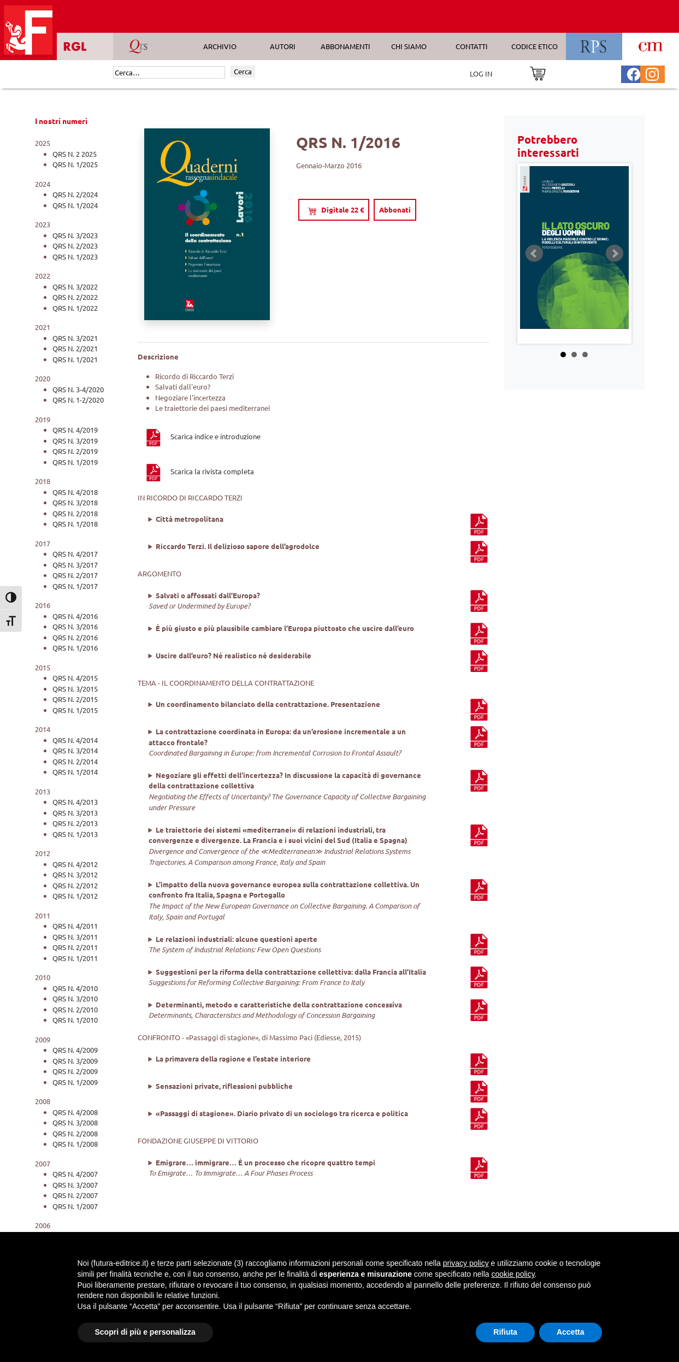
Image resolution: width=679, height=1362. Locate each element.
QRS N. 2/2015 (75, 699)
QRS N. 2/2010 (75, 1009)
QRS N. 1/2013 (75, 834)
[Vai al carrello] (538, 72)
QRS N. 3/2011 (75, 936)
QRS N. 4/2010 (75, 988)
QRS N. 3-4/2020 (78, 389)
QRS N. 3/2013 (75, 812)
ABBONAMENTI (345, 46)
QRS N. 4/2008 (75, 1112)
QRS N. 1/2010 (75, 1019)
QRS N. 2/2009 (75, 1071)
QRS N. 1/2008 (75, 1143)
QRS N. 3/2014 (75, 750)
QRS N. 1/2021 (75, 359)
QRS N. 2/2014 (75, 761)
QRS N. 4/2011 (75, 925)
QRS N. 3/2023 (75, 235)
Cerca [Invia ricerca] (243, 71)
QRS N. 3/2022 (75, 286)
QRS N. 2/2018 (75, 513)
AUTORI (283, 46)
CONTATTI (472, 46)
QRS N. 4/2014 (75, 740)
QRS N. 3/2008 (75, 1122)
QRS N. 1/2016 (75, 647)
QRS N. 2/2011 (75, 947)
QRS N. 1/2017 (75, 586)
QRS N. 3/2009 (75, 1060)
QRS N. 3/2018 (75, 502)
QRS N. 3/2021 (75, 338)
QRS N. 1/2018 (75, 523)
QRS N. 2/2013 (75, 823)
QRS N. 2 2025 (74, 153)
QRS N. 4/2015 (75, 677)
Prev (534, 253)
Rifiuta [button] (505, 1332)
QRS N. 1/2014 (75, 771)
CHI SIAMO (409, 46)
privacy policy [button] (466, 1263)
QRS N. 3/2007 (75, 1184)
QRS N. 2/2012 (75, 885)
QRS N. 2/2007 (75, 1195)
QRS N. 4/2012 (75, 864)
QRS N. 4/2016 (75, 616)
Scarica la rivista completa (199, 471)
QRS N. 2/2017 (75, 575)
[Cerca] (169, 72)
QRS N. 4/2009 (75, 1049)
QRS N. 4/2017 (75, 553)
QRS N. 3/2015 (75, 688)
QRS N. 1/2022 (75, 308)
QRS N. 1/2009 (75, 1082)
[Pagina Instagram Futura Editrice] (652, 73)
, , (319, 791)
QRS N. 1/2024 (75, 205)
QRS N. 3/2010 (75, 998)
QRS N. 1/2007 (75, 1206)
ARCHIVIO (220, 46)
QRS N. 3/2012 (75, 874)
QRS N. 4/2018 (75, 492)
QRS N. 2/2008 (75, 1133)
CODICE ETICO (534, 46)
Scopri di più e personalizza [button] (145, 1332)
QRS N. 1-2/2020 (78, 399)
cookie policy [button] (512, 1274)
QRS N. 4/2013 (75, 801)
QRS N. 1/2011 (75, 958)
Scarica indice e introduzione (202, 436)
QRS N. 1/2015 (75, 710)
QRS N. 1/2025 (75, 164)
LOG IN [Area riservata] (481, 73)
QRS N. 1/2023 (75, 256)
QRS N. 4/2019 (75, 429)
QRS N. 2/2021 (75, 348)
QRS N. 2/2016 (75, 637)
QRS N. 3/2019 (75, 440)
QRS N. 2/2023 (75, 245)
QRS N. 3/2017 (75, 564)
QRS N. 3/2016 (75, 626)
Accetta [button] (570, 1332)
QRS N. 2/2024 (75, 194)
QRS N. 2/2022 (75, 297)
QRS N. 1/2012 (75, 895)
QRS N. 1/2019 (75, 462)
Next (614, 253)
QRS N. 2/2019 (75, 451)
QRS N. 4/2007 (75, 1173)
